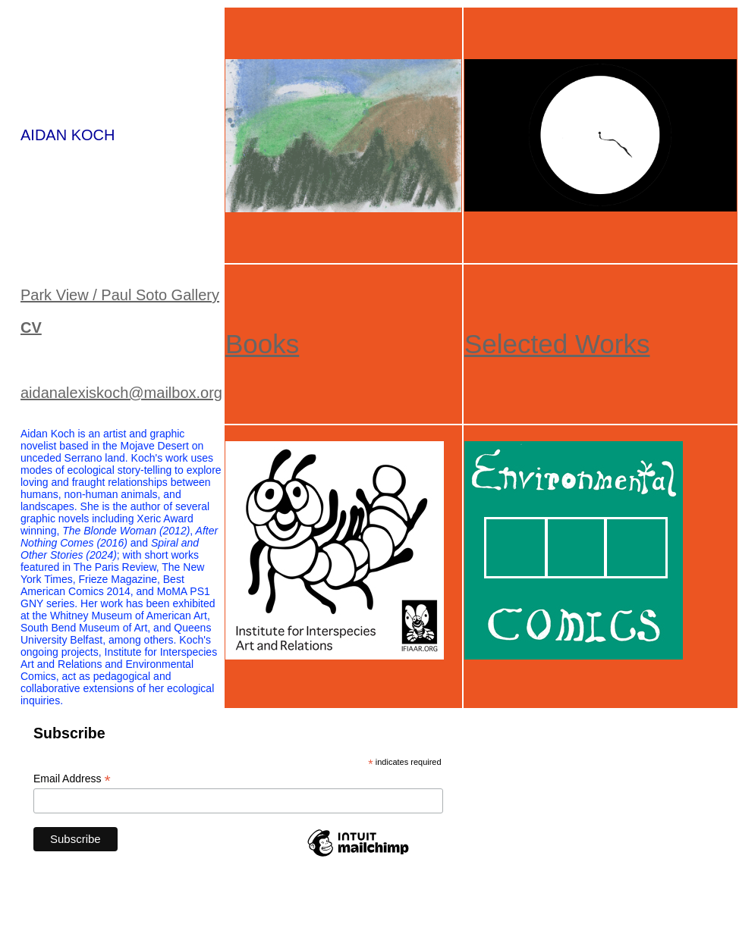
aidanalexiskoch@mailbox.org (121, 392)
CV (31, 327)
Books (262, 344)
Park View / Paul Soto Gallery (119, 295)
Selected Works (556, 344)
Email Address (72, 779)
